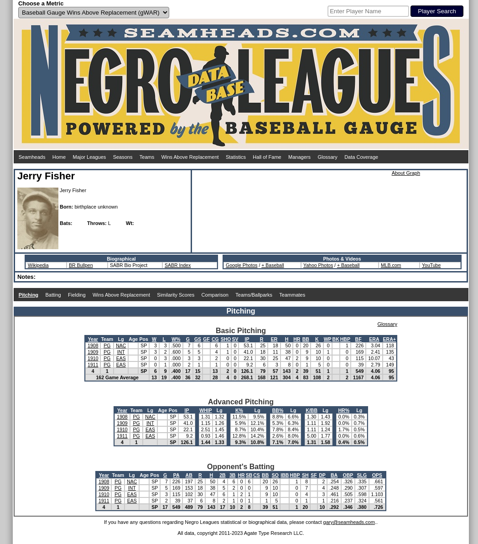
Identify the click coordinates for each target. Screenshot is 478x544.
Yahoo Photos (318, 265)
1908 (93, 345)
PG (107, 345)
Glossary (327, 157)
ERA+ (389, 339)
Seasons (123, 157)
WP (328, 339)
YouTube (431, 265)
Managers (299, 157)
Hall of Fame (267, 157)
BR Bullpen (81, 265)
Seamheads (32, 157)
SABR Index (178, 265)
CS (256, 475)
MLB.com (391, 265)
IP (247, 339)
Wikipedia (38, 265)
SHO (226, 339)
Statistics (236, 157)
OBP (348, 475)
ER (274, 339)
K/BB (311, 410)
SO (275, 475)
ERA (374, 339)
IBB (285, 475)
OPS (377, 475)
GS (197, 339)
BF (358, 339)
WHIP (205, 410)
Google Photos (241, 265)
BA (334, 475)
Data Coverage (361, 157)
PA (176, 475)
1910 (93, 358)
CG (215, 339)
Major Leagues (89, 157)
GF (206, 339)
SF (314, 475)
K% (239, 410)
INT (121, 352)
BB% (278, 410)
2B (222, 475)
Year (93, 339)
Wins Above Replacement (190, 157)
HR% (344, 410)
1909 (93, 352)
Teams (147, 157)
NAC (121, 345)
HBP (345, 339)
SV (235, 339)
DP (322, 475)
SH (305, 475)
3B (232, 475)
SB (249, 475)
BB (305, 339)
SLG (362, 475)
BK (336, 339)
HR (296, 339)
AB (189, 475)
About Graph (406, 173)
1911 (93, 364)
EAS (121, 358)
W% (175, 339)
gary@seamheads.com (349, 522)
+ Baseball (272, 265)
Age (133, 339)
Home (59, 157)
